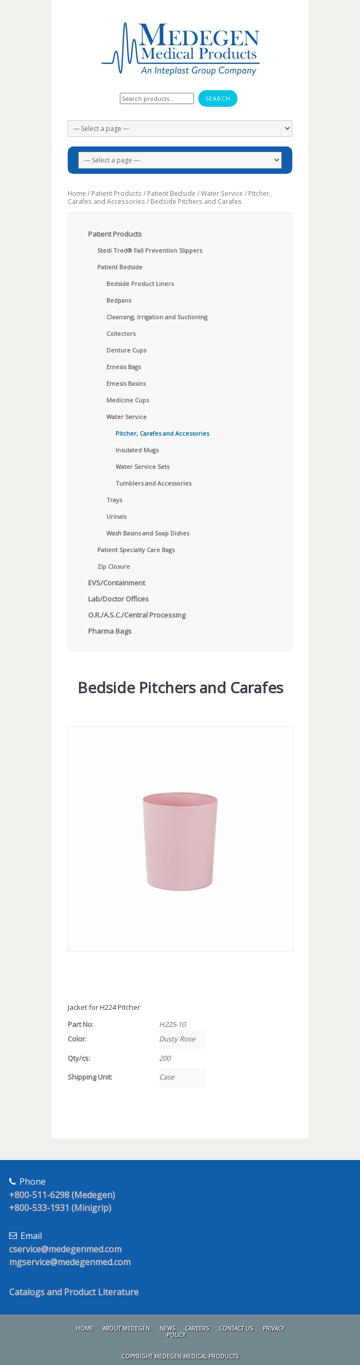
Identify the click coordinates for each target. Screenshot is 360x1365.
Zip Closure (113, 566)
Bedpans (118, 300)
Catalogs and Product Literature (74, 1292)
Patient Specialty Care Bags (136, 550)
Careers (197, 1328)
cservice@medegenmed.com (65, 1249)
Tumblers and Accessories (153, 483)
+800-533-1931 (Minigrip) (60, 1208)
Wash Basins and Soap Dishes (147, 533)
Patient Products (116, 193)
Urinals (116, 516)
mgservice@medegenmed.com (70, 1262)
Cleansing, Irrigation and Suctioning (156, 317)
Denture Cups (126, 350)
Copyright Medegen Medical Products (180, 1356)
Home (77, 193)
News (167, 1328)
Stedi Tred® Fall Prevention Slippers (149, 250)
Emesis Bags (123, 367)
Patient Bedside (171, 193)
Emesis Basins (126, 383)
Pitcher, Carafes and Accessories (162, 433)
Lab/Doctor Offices (118, 599)
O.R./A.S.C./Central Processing (136, 615)
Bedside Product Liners (140, 284)
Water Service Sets (142, 467)
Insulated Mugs (137, 450)
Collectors (120, 333)
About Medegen (126, 1328)
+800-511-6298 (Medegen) (62, 1195)
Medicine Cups (127, 400)
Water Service (222, 193)
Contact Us (236, 1328)
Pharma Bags (110, 631)
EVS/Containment (116, 583)
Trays (114, 500)
